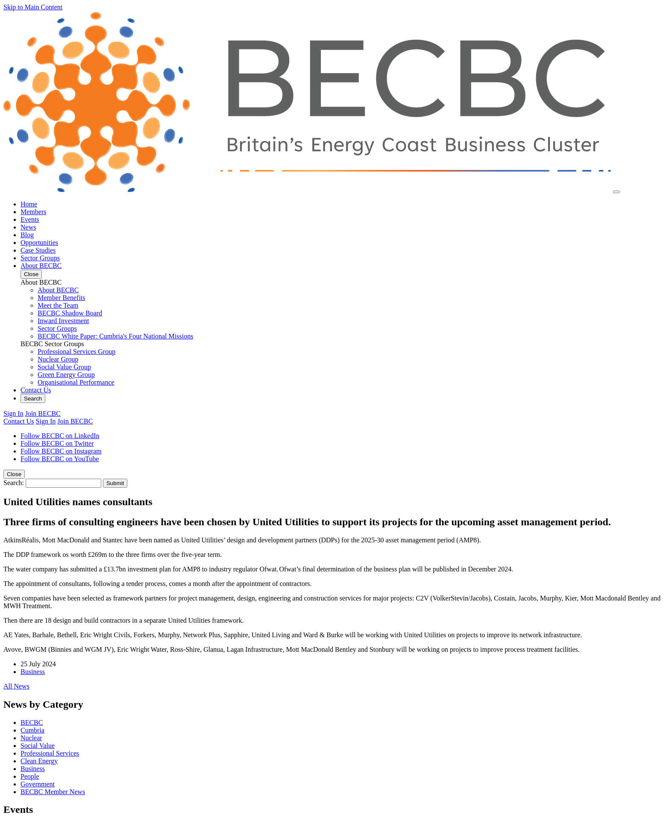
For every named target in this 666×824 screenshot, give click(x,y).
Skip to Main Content (32, 7)
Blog (27, 234)
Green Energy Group (66, 374)
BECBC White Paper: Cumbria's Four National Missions (115, 336)
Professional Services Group (76, 351)
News (28, 227)
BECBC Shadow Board (70, 313)
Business (33, 671)
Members (33, 211)
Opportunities (39, 242)
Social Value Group (64, 367)
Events (30, 219)
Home (29, 204)
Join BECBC (43, 413)
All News (16, 686)
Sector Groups (40, 258)
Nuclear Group (58, 359)
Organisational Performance (76, 382)
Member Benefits (61, 297)
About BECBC (41, 265)
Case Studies (38, 250)
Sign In (13, 413)
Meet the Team (58, 305)
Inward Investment (63, 320)
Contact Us (36, 390)
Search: (13, 482)
